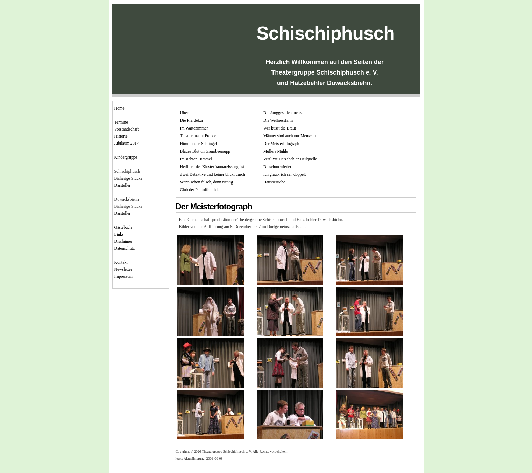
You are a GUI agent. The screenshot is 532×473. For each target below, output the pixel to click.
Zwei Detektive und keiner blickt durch (212, 174)
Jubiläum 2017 (126, 143)
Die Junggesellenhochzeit (284, 112)
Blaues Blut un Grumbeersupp (205, 151)
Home (119, 108)
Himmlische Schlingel (198, 143)
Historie (121, 136)
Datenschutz (124, 248)
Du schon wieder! (278, 166)
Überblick (188, 112)
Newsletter (123, 269)
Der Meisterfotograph (281, 143)
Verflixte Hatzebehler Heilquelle (290, 158)
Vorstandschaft (126, 129)
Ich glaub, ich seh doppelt (284, 174)
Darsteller (122, 185)
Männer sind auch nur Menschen (290, 135)
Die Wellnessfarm (278, 120)
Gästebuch (123, 227)
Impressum (123, 276)
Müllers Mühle (275, 151)
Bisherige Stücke (128, 178)
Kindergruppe (125, 157)
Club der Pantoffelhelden (201, 189)
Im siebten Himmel (196, 158)
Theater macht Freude (198, 135)
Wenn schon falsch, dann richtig (206, 182)
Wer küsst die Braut (279, 128)
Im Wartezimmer (194, 128)
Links (119, 234)
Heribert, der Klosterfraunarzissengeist (212, 166)
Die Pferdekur (192, 120)
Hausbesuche (274, 182)
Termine (121, 122)
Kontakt (121, 262)
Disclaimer (123, 241)
